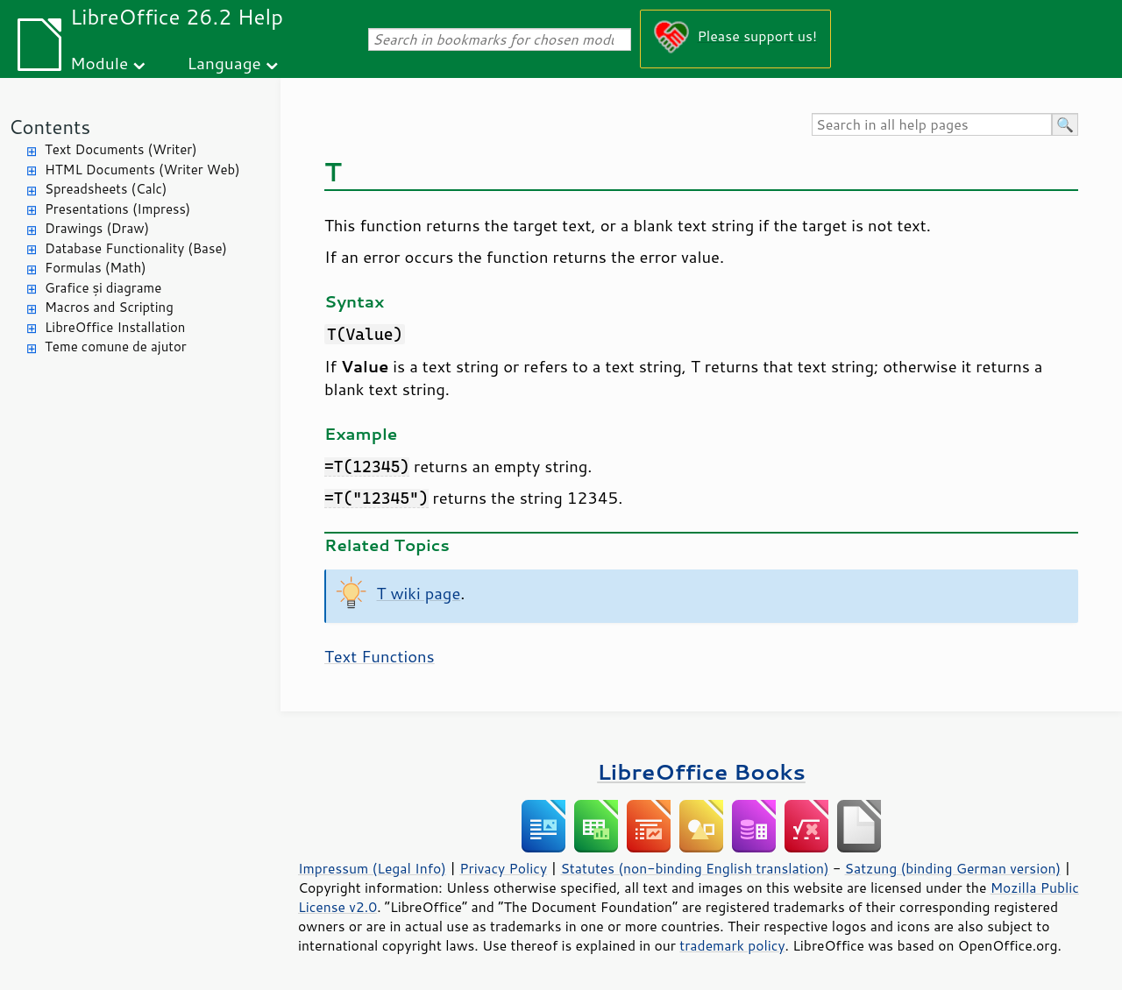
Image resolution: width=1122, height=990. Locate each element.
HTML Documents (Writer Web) (142, 169)
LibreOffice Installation (115, 327)
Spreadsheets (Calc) (106, 189)
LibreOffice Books (701, 771)
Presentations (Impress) (117, 209)
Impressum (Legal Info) (372, 868)
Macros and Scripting (109, 307)
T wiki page (419, 593)
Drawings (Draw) (97, 228)
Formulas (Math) (95, 267)
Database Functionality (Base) (136, 248)
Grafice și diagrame (103, 288)
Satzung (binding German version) (953, 868)
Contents (49, 126)
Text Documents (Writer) (121, 149)
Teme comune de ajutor (116, 346)
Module (99, 62)
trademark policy (732, 945)
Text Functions (379, 656)
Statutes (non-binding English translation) (694, 868)
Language (224, 62)
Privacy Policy (503, 868)
